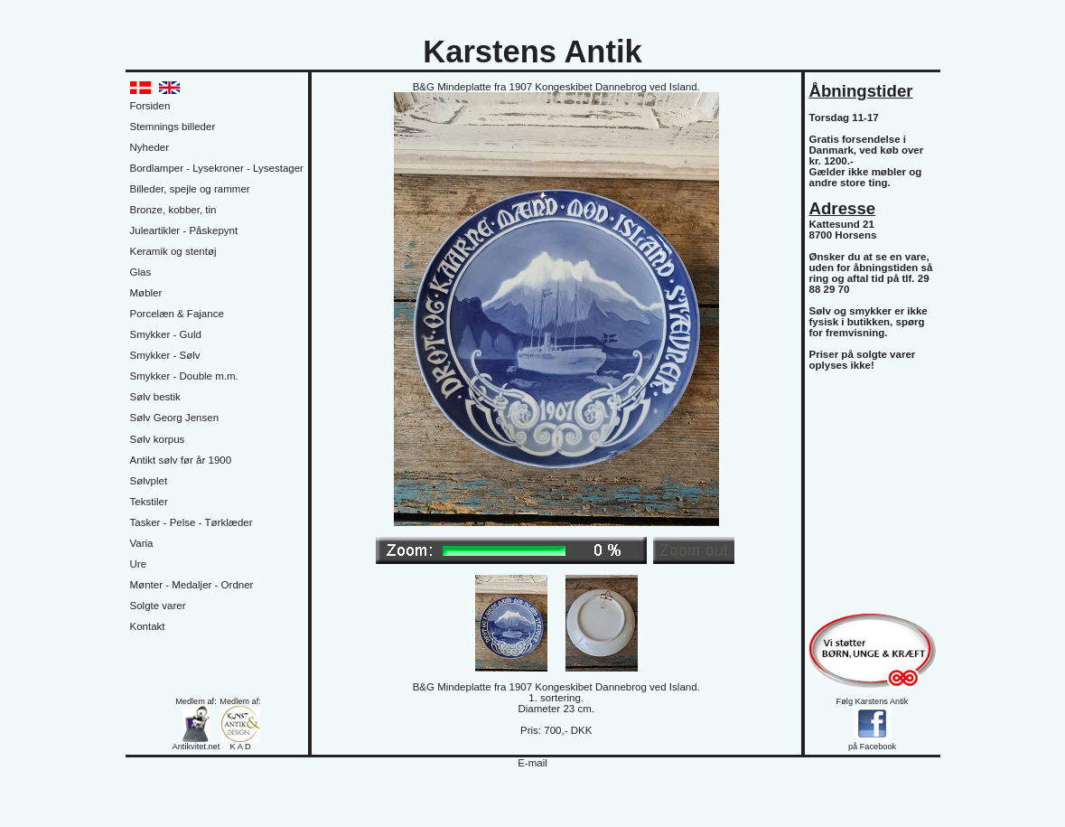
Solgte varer (158, 605)
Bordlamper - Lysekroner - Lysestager (217, 168)
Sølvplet (149, 480)
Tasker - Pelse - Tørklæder (191, 522)
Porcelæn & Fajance (177, 313)
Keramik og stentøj (173, 251)
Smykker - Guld (165, 334)
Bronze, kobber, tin (173, 209)
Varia (142, 543)
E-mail (532, 762)
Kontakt (147, 626)
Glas (141, 272)
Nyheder (150, 147)
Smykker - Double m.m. (184, 376)
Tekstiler (149, 501)
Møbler (146, 292)
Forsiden (150, 105)
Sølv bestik (155, 396)
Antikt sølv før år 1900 (181, 460)
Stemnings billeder (173, 126)
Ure (138, 564)
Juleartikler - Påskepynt (184, 230)
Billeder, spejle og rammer (190, 188)
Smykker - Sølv (165, 355)
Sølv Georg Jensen (175, 417)
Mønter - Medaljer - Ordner (192, 584)
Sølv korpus (157, 439)
